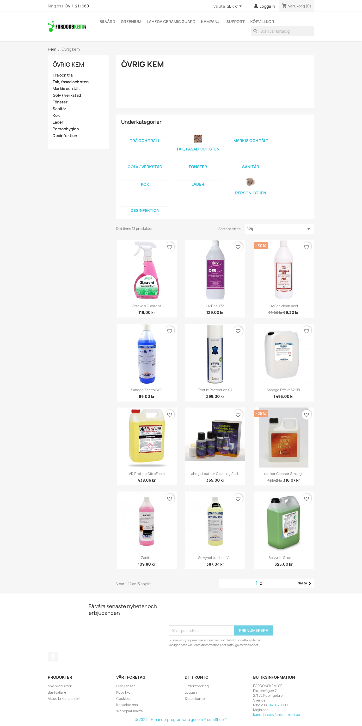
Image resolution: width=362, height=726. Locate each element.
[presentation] (205, 613)
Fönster (60, 102)
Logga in (191, 692)
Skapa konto (195, 698)
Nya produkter (60, 686)
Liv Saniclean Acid (284, 306)
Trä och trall (63, 75)
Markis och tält (66, 88)
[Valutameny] (235, 6)
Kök (56, 115)
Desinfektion (65, 135)
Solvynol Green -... (284, 557)
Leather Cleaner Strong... (284, 473)
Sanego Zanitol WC (146, 390)
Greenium (131, 21)
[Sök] (282, 31)
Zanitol (146, 557)
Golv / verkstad (67, 95)
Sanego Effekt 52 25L (284, 390)
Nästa (305, 583)
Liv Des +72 (215, 306)
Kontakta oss (127, 704)
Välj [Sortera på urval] (279, 229)
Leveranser (125, 686)
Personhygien (66, 129)
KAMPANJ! (211, 21)
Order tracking (197, 686)
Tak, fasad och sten (71, 81)
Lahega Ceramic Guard (171, 21)
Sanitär (59, 108)
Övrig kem (68, 64)
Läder (58, 122)
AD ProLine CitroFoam (147, 473)
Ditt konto (197, 677)
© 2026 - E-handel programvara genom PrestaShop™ (181, 719)
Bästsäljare (57, 692)
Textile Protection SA (215, 390)
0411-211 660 (77, 6)
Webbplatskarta (129, 711)
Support (235, 21)
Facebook (53, 656)
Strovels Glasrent (146, 306)
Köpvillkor (262, 21)
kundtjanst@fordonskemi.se (276, 714)
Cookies (123, 698)
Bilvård (107, 21)
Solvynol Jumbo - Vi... (215, 557)
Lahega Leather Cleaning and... (215, 473)
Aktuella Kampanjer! (64, 698)
